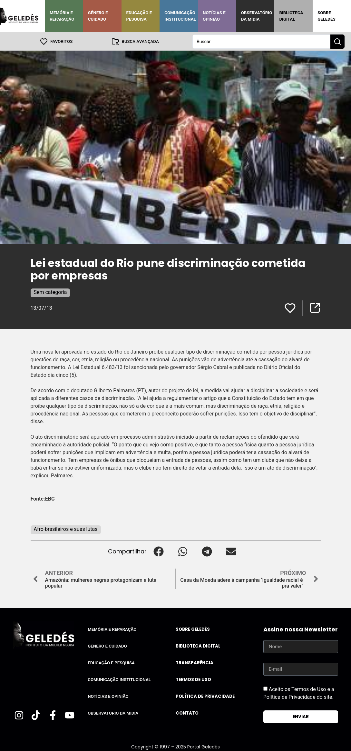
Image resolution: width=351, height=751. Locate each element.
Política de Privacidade (205, 696)
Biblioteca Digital (291, 16)
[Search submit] (337, 41)
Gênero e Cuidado (98, 16)
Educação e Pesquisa (139, 16)
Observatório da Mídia (256, 16)
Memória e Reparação (62, 16)
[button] (159, 551)
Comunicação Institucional (180, 16)
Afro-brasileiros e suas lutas (66, 529)
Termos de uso (193, 679)
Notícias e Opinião (214, 16)
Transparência (194, 662)
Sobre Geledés (326, 16)
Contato (187, 713)
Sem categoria (50, 292)
